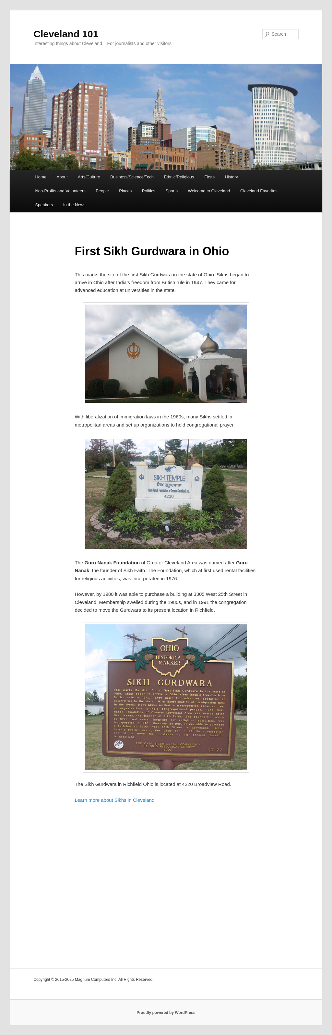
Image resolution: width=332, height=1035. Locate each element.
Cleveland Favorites (259, 190)
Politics (148, 190)
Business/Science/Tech (132, 177)
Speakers (44, 204)
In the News (74, 204)
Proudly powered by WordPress (165, 1012)
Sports (172, 190)
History (231, 177)
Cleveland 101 (65, 34)
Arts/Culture (89, 177)
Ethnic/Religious (179, 177)
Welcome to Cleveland (209, 190)
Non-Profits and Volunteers (60, 190)
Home (40, 177)
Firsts (209, 177)
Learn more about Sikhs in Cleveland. (115, 800)
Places (125, 190)
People (102, 190)
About (62, 177)
